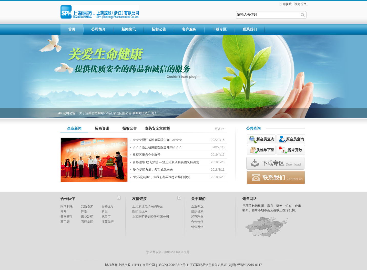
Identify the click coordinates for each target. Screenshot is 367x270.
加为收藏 (285, 4)
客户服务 (189, 29)
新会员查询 (265, 139)
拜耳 (63, 211)
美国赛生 (66, 216)
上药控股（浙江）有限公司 (136, 265)
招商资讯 (102, 128)
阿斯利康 (66, 206)
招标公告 (159, 29)
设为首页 (300, 4)
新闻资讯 (128, 29)
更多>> (220, 129)
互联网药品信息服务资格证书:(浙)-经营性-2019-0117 (226, 265)
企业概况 (197, 206)
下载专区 (219, 29)
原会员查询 (295, 139)
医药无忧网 (140, 211)
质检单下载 (265, 150)
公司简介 (98, 29)
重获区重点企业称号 (146, 155)
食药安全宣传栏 (157, 128)
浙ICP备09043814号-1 (173, 265)
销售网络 (197, 227)
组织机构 (197, 211)
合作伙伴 (197, 222)
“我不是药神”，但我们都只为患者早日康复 (161, 177)
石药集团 (87, 222)
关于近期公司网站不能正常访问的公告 (105, 113)
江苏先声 (107, 222)
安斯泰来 (87, 206)
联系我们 (249, 29)
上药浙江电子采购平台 (147, 206)
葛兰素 (65, 222)
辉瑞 (84, 211)
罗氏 (104, 211)
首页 (71, 29)
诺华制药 (87, 216)
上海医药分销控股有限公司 (150, 216)
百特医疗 (107, 206)
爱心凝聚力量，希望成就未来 (153, 169)
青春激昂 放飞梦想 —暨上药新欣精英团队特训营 (166, 162)
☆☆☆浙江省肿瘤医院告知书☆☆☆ (157, 140)
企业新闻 (74, 128)
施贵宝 (106, 216)
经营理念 (197, 216)
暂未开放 (295, 150)
